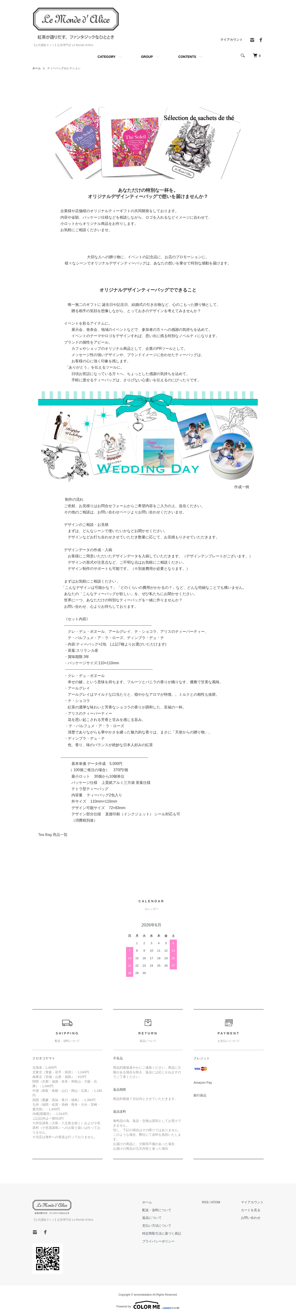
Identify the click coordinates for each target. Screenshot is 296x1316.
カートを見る (250, 1210)
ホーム (36, 68)
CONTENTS (187, 57)
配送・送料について (156, 1210)
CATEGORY (107, 57)
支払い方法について (156, 1225)
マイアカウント (231, 39)
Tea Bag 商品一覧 (53, 835)
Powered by (147, 1305)
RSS (205, 1202)
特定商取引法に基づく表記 (161, 1233)
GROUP (147, 57)
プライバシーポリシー (158, 1241)
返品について (152, 1218)
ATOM (215, 1202)
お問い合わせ (250, 1218)
